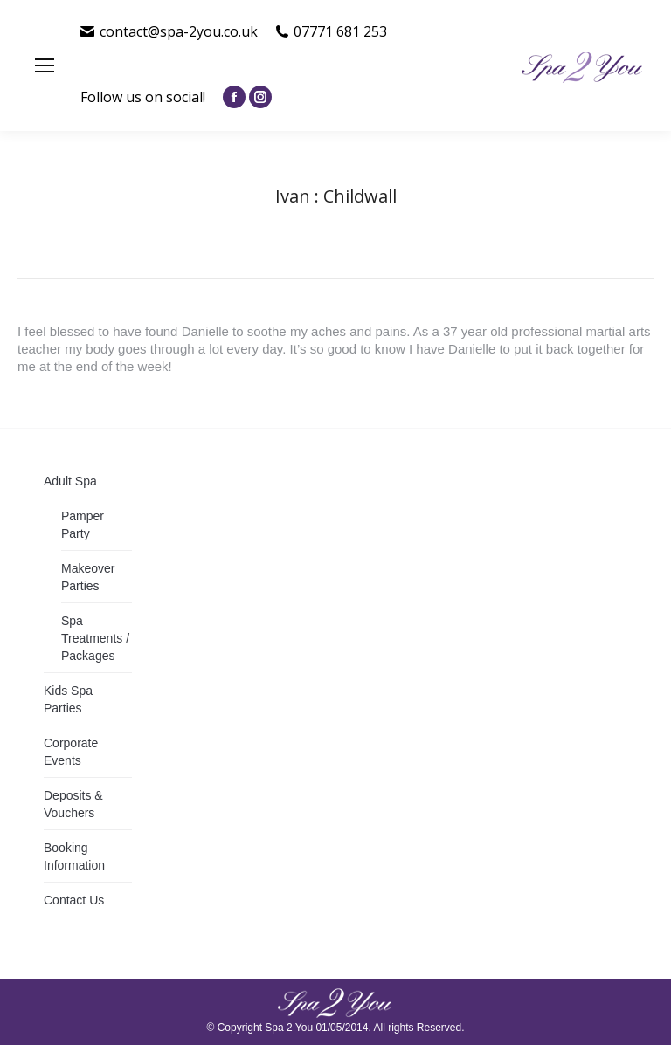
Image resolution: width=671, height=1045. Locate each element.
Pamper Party (82, 524)
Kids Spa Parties (68, 699)
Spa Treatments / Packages (95, 638)
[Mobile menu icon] (44, 65)
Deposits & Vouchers (73, 804)
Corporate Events (71, 751)
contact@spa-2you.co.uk (169, 31)
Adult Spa (70, 481)
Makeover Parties (87, 577)
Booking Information (74, 856)
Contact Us (74, 900)
